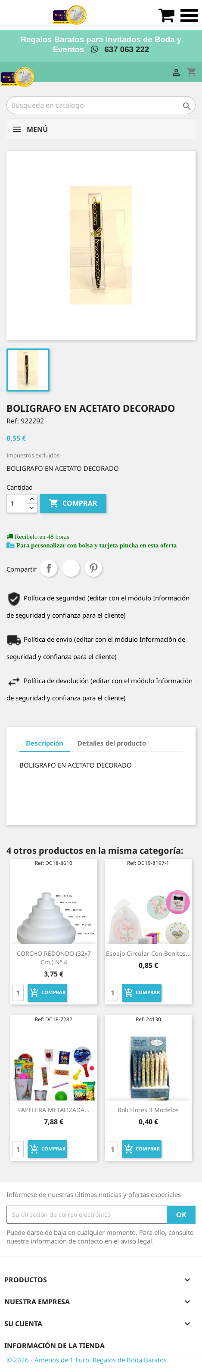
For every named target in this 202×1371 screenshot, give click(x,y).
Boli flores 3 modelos (148, 1110)
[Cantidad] (16, 503)
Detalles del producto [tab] (112, 743)
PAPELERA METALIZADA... (54, 1110)
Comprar (73, 503)
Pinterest (93, 568)
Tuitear (71, 568)
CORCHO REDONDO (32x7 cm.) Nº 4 (54, 957)
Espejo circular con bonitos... (148, 953)
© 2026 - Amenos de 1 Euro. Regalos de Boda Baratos (86, 1359)
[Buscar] (101, 105)
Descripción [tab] (44, 743)
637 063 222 (120, 49)
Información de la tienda (54, 1345)
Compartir (48, 568)
